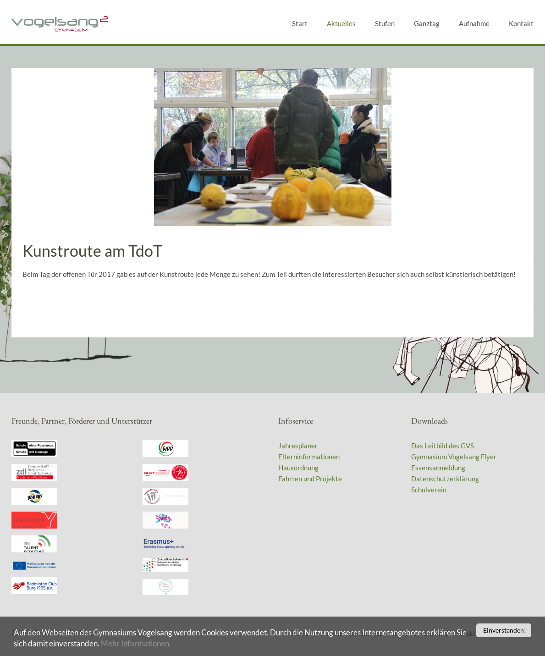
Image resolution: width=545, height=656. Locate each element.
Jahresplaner (298, 445)
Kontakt (521, 23)
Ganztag (427, 23)
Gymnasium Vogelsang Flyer (453, 456)
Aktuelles (341, 23)
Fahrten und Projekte (310, 478)
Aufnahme (474, 23)
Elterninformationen (309, 456)
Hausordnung (298, 467)
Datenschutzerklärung (445, 478)
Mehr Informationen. (136, 644)
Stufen (385, 23)
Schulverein (428, 489)
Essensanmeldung (438, 467)
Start (300, 23)
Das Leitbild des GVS (442, 445)
